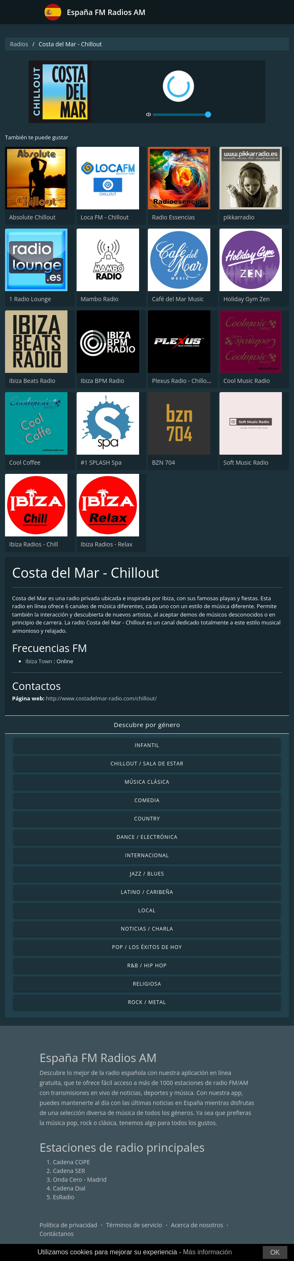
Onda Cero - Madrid (80, 1179)
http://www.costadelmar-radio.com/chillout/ (101, 698)
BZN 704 (163, 462)
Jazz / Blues (147, 873)
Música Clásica (147, 781)
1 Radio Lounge (30, 299)
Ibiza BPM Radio (103, 381)
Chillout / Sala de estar (146, 763)
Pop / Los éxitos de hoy (147, 947)
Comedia (147, 800)
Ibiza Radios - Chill (33, 544)
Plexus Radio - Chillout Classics (193, 381)
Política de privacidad (68, 1225)
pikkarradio (239, 217)
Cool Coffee (24, 462)
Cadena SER (69, 1171)
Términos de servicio (134, 1225)
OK (275, 1252)
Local (147, 910)
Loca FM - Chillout (105, 217)
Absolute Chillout (32, 217)
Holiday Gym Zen (247, 299)
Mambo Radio (100, 299)
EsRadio (63, 1197)
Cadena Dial (69, 1188)
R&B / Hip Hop (147, 965)
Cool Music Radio (247, 381)
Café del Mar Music (178, 299)
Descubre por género (147, 724)
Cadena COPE (71, 1162)
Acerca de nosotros (197, 1225)
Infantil (147, 745)
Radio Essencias (173, 217)
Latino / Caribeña (147, 892)
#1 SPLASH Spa (101, 462)
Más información (207, 1252)
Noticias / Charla (147, 928)
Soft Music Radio (246, 462)
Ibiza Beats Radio (32, 381)
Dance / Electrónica (147, 837)
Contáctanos (57, 1234)
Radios (19, 44)
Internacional (147, 855)
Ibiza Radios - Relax (107, 544)
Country (147, 818)
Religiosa (147, 983)
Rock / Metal (147, 1002)
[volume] (182, 114)
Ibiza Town (38, 661)
